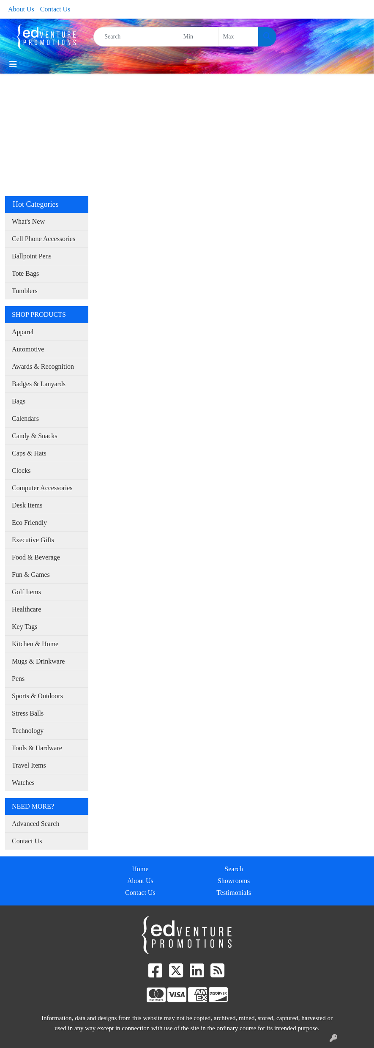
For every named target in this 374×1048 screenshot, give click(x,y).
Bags (18, 401)
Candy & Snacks (34, 435)
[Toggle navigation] (13, 64)
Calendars (25, 418)
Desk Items (27, 505)
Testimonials (233, 892)
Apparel (23, 331)
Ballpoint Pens (32, 256)
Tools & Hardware (37, 748)
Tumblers (25, 290)
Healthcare (26, 609)
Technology (28, 730)
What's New (28, 221)
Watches (23, 782)
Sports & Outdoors (37, 696)
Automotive (28, 349)
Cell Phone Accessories (43, 238)
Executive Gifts (33, 539)
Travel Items (29, 765)
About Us (21, 9)
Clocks (21, 470)
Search (233, 868)
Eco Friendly (29, 522)
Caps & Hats (29, 453)
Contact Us (55, 9)
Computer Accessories (42, 487)
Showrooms (234, 880)
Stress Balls (28, 713)
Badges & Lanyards (39, 383)
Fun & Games (31, 574)
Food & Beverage (36, 557)
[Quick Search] (136, 37)
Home (140, 868)
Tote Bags (25, 273)
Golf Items (26, 591)
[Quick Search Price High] (238, 37)
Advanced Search (35, 823)
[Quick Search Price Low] (199, 37)
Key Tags (24, 626)
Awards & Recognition (43, 366)
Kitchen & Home (35, 643)
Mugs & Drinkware (38, 661)
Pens (18, 678)
